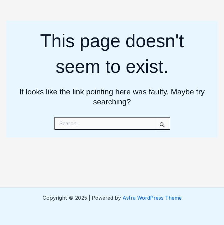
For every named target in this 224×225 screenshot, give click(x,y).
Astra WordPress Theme (152, 198)
